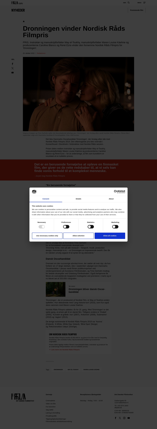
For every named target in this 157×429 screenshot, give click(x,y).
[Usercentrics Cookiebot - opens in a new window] (115, 191)
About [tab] (111, 199)
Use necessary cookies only (47, 236)
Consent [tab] (46, 199)
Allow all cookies (109, 236)
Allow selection (78, 236)
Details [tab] (78, 199)
